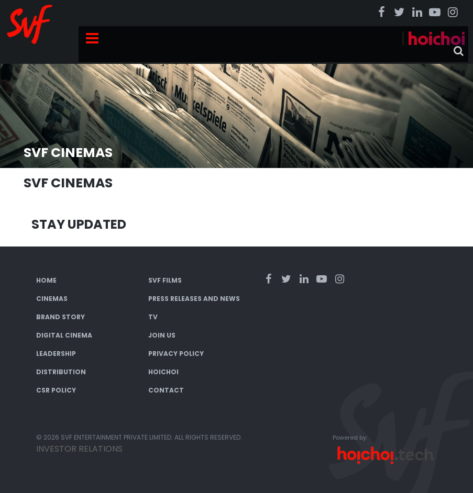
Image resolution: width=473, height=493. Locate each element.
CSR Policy (56, 390)
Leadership (56, 353)
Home (46, 280)
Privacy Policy (176, 353)
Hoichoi (163, 371)
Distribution (61, 371)
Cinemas (52, 298)
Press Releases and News (194, 298)
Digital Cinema (64, 335)
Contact (166, 390)
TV (153, 316)
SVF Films (165, 280)
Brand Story (60, 316)
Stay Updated (78, 224)
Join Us (161, 335)
